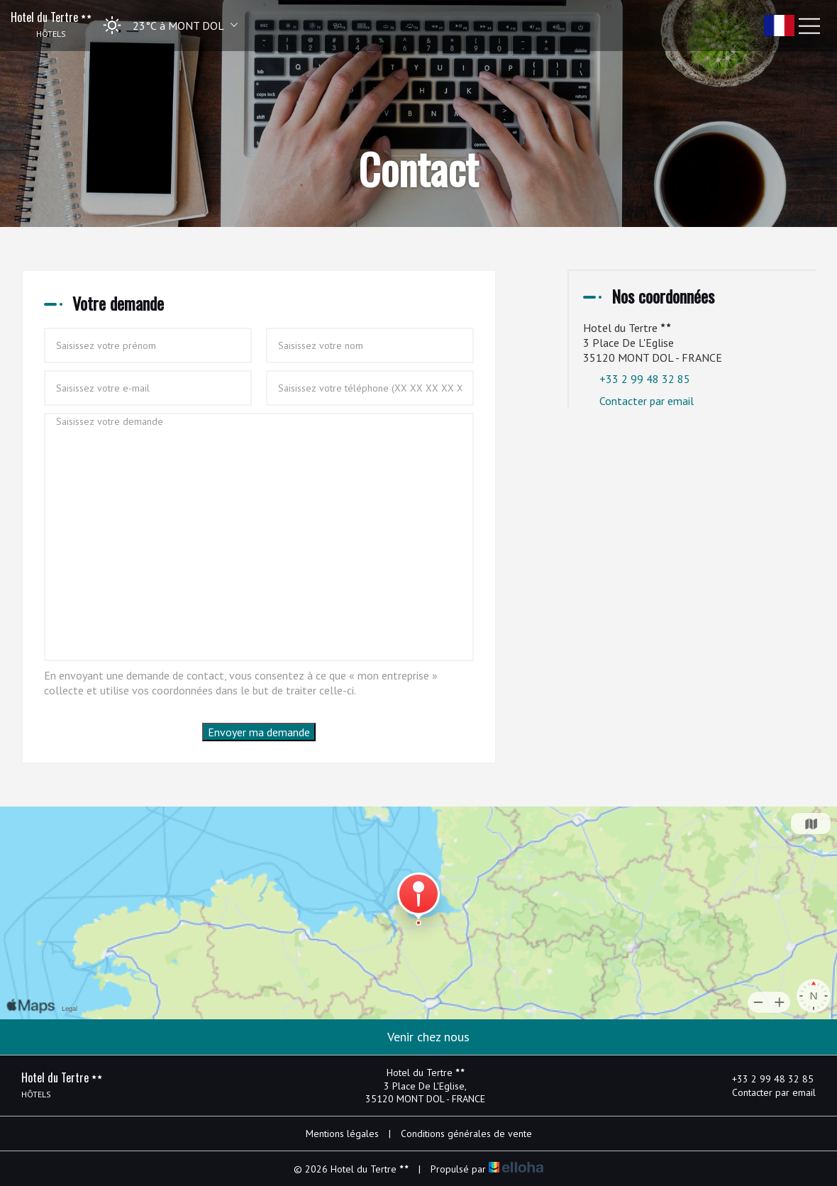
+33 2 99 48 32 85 (765, 1079)
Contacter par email (646, 401)
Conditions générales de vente (466, 1133)
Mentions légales (342, 1133)
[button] (166, 25)
